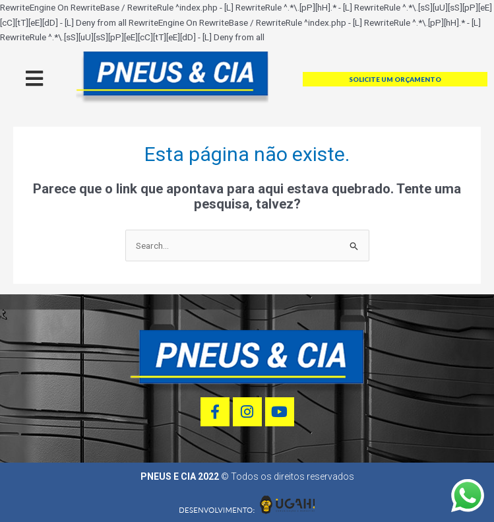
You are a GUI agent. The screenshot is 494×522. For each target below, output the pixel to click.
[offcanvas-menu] (34, 79)
